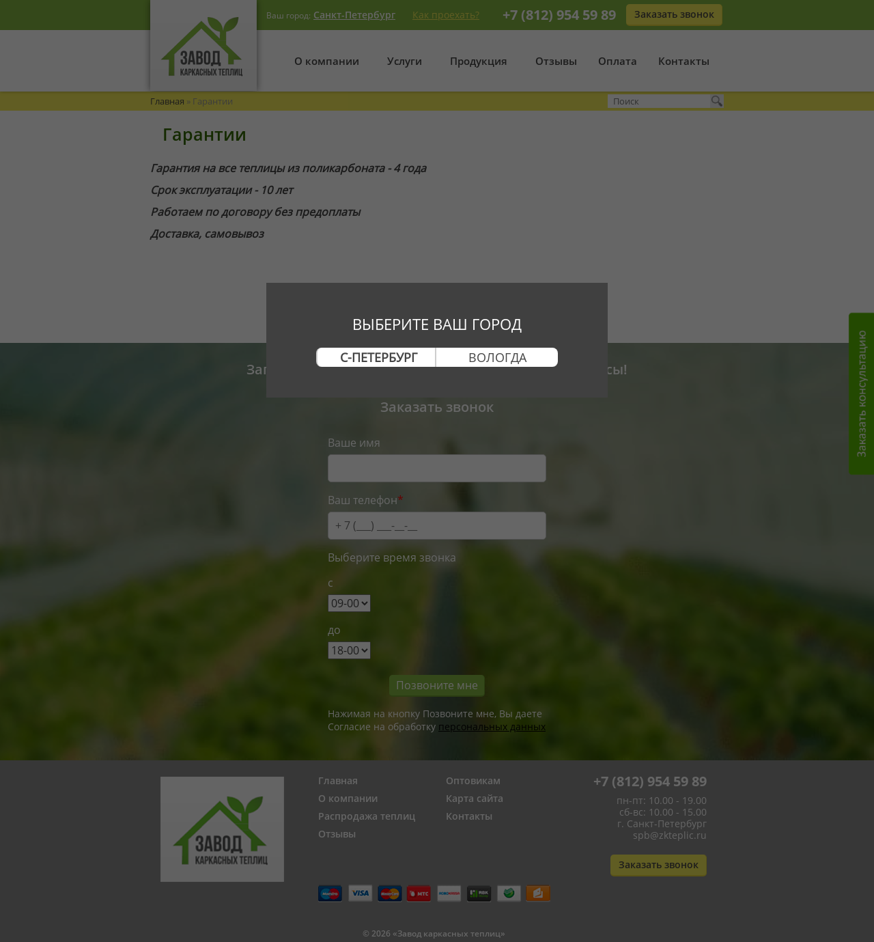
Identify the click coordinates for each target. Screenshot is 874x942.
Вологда (497, 357)
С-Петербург (378, 357)
